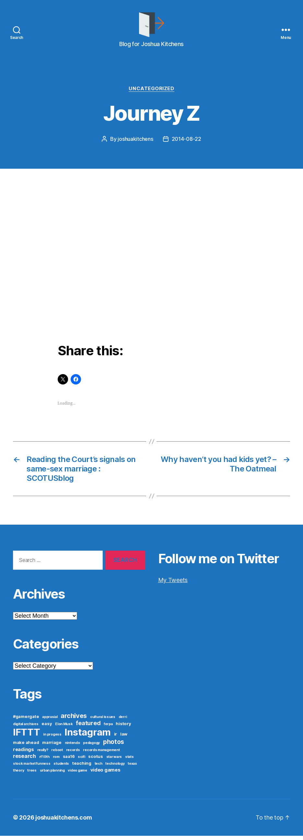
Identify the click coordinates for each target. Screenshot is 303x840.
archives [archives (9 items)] (74, 720)
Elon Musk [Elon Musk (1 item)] (64, 728)
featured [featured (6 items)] (88, 727)
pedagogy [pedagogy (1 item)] (91, 747)
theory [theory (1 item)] (18, 775)
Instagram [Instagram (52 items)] (87, 736)
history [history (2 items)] (123, 727)
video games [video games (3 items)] (105, 774)
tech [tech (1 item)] (98, 768)
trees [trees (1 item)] (32, 775)
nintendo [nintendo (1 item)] (72, 747)
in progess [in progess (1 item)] (52, 739)
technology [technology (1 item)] (114, 768)
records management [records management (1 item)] (101, 754)
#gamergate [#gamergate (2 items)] (26, 720)
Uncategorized (151, 93)
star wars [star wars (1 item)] (114, 761)
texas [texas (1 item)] (132, 768)
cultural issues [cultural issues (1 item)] (102, 721)
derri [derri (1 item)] (123, 721)
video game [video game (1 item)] (77, 775)
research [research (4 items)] (24, 760)
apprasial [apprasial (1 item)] (50, 721)
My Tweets (173, 584)
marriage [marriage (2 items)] (52, 746)
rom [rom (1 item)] (56, 761)
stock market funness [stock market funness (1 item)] (32, 768)
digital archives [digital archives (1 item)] (26, 728)
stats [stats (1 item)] (129, 761)
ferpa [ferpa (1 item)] (108, 728)
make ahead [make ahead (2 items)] (26, 746)
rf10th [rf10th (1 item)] (44, 761)
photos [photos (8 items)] (113, 746)
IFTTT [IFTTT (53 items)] (26, 736)
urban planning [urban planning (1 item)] (52, 775)
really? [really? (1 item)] (42, 754)
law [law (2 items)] (123, 738)
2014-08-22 (186, 143)
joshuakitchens (135, 143)
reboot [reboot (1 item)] (57, 754)
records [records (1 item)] (73, 754)
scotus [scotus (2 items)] (95, 760)
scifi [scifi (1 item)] (81, 761)
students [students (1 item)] (61, 768)
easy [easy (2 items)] (46, 727)
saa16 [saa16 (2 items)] (69, 760)
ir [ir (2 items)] (115, 738)
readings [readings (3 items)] (23, 754)
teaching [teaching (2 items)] (81, 767)
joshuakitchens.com (63, 821)
